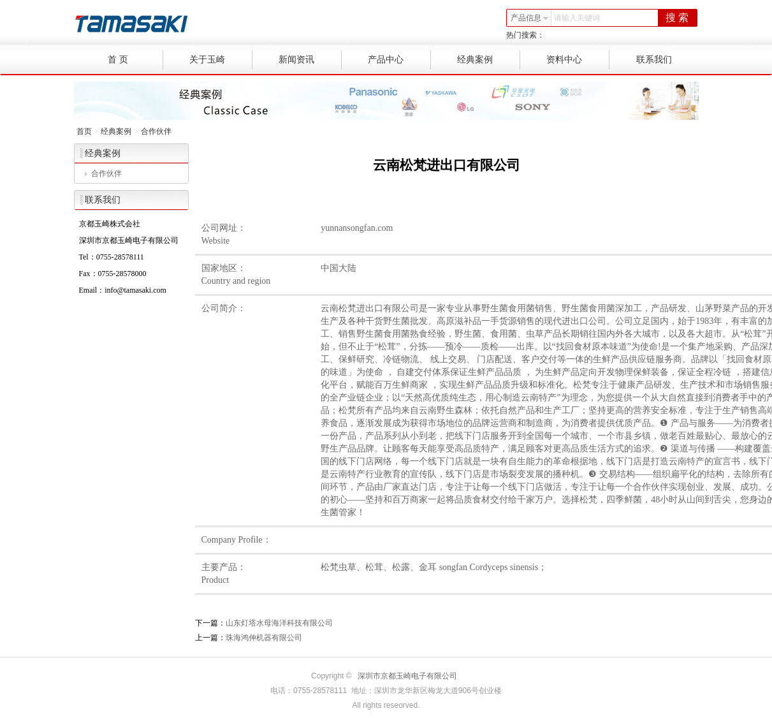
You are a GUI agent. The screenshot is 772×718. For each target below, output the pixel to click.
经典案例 (488, 60)
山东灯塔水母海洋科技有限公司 (279, 623)
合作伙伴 (156, 131)
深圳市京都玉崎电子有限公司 (407, 675)
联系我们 (654, 59)
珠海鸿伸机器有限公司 (264, 637)
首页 (84, 131)
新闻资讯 (310, 60)
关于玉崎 (220, 60)
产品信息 (530, 17)
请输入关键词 (577, 17)
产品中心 (399, 60)
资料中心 (577, 60)
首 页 (135, 60)
